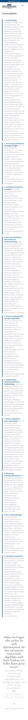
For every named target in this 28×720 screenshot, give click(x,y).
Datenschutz (13, 708)
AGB (22, 708)
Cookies (18, 708)
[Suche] (21, 5)
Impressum (7, 708)
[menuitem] (21, 5)
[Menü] (25, 5)
